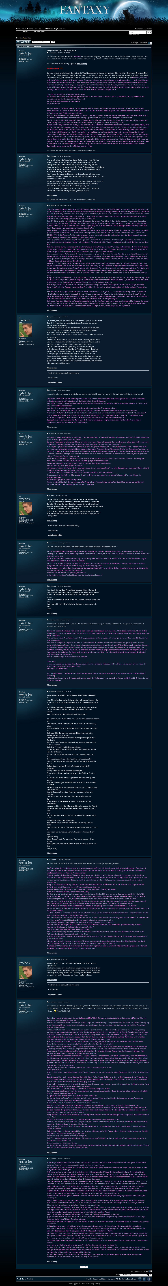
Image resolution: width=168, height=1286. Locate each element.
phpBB (77, 1284)
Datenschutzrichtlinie (99, 1279)
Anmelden (148, 29)
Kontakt (89, 1279)
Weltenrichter (27, 38)
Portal (19, 1279)
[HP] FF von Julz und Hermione (29, 46)
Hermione (22, 51)
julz (20, 317)
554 (26, 343)
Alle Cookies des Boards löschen (126, 1279)
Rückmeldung (82, 64)
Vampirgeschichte (55, 382)
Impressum (111, 1279)
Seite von (143, 43)
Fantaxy (26, 31)
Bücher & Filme (39, 31)
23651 (27, 61)
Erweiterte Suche (134, 34)
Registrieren (139, 29)
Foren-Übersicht (27, 1279)
